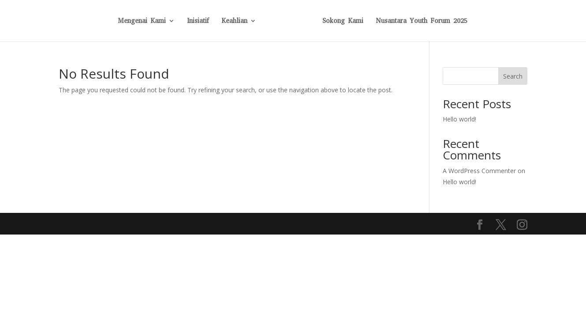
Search (513, 76)
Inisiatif (198, 21)
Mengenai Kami (142, 21)
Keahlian (234, 21)
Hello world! (459, 119)
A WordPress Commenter (479, 171)
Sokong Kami (342, 21)
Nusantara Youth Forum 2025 (421, 21)
